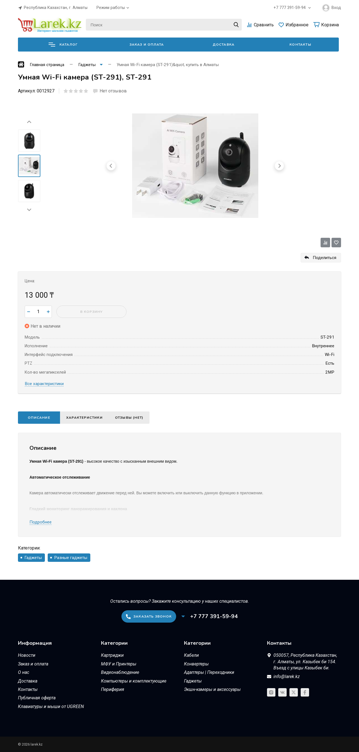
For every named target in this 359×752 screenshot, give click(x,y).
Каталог (63, 44)
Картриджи (112, 655)
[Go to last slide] (29, 122)
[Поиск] (164, 25)
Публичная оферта (37, 697)
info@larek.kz (286, 676)
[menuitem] (29, 140)
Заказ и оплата (147, 44)
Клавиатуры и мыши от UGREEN (51, 706)
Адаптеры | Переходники (209, 672)
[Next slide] (29, 209)
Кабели (191, 655)
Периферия (112, 689)
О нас (23, 672)
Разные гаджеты (70, 557)
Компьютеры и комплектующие (133, 681)
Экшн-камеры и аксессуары (212, 689)
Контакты (300, 44)
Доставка (224, 44)
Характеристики (84, 417)
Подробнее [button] (40, 522)
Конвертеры (196, 664)
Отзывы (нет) (129, 417)
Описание (39, 417)
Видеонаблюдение (120, 672)
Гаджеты (33, 557)
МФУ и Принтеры (118, 664)
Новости (26, 655)
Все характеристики (44, 383)
